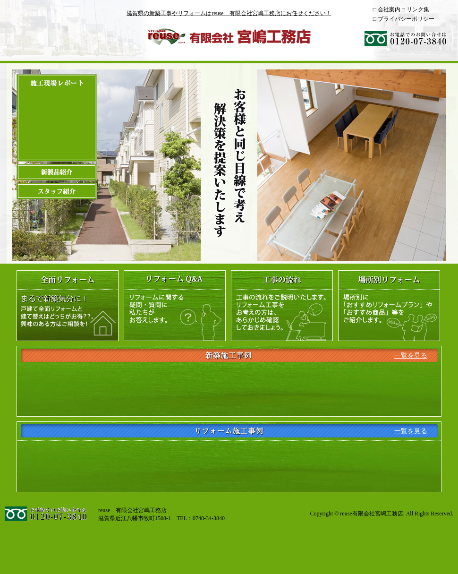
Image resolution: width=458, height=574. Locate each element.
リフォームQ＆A (175, 305)
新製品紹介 (57, 172)
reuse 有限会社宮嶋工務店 (229, 36)
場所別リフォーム (389, 305)
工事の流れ (282, 305)
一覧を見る (410, 355)
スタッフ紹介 (57, 191)
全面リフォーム (68, 305)
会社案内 (389, 9)
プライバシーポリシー (406, 19)
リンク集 (418, 9)
